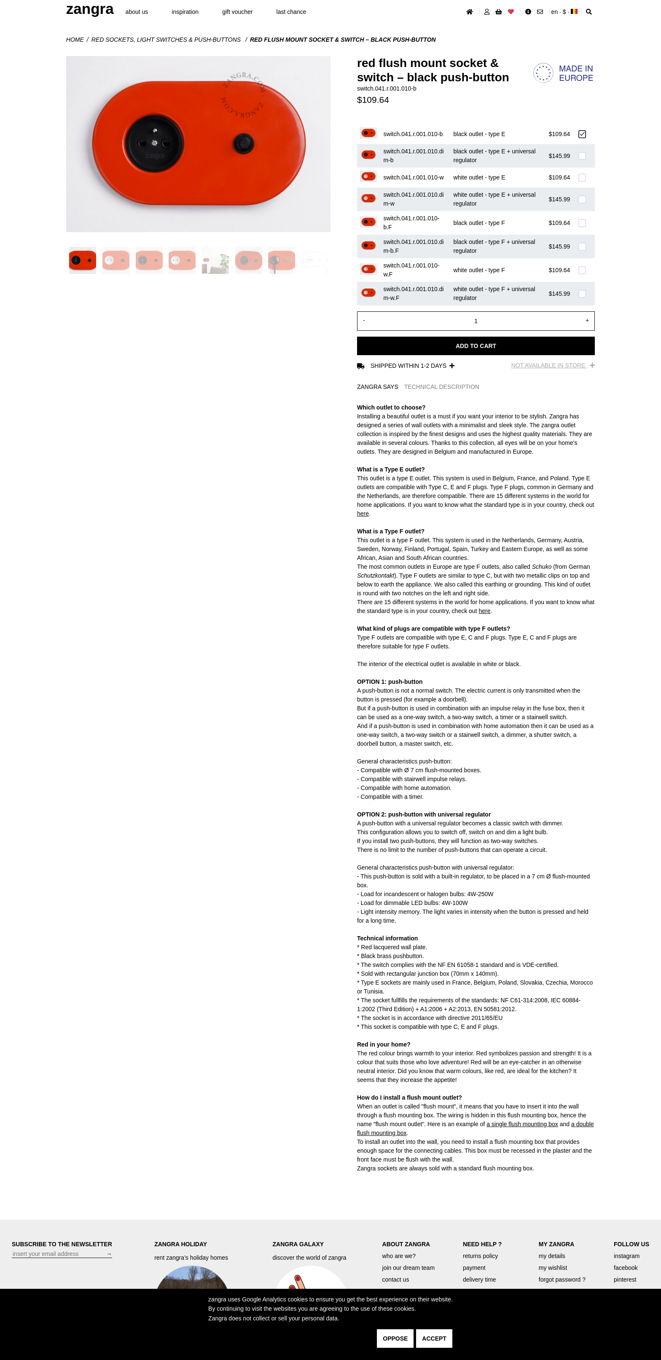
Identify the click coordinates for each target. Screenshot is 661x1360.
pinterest (625, 1279)
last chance (291, 11)
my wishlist (553, 1267)
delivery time (479, 1279)
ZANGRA (90, 8)
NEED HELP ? (482, 1244)
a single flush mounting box (522, 1124)
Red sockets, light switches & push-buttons (166, 39)
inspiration (185, 11)
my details (552, 1256)
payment (474, 1267)
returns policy (480, 1256)
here (363, 513)
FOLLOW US (631, 1244)
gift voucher (237, 11)
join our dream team (408, 1267)
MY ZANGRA (557, 1244)
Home (75, 39)
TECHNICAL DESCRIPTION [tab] (441, 386)
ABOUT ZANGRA (406, 1244)
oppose (395, 1338)
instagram (627, 1256)
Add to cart (476, 346)
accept (434, 1338)
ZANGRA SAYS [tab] (377, 386)
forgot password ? (562, 1279)
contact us (395, 1279)
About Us (137, 11)
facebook (626, 1267)
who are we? (399, 1256)
